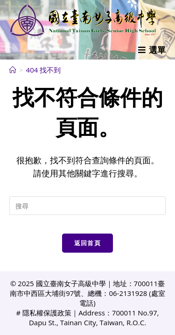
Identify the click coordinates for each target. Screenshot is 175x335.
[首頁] (12, 69)
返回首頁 (87, 243)
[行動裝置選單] (152, 49)
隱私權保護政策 (46, 312)
